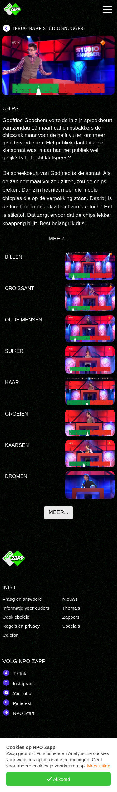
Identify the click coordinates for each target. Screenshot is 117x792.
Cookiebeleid (16, 617)
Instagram (18, 682)
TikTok (14, 672)
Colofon (10, 635)
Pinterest (16, 702)
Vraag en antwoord (22, 599)
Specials (71, 626)
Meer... (58, 512)
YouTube (16, 692)
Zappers (71, 617)
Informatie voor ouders (25, 608)
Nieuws (70, 599)
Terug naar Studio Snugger (48, 28)
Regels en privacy (21, 626)
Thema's (71, 608)
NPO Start (18, 712)
